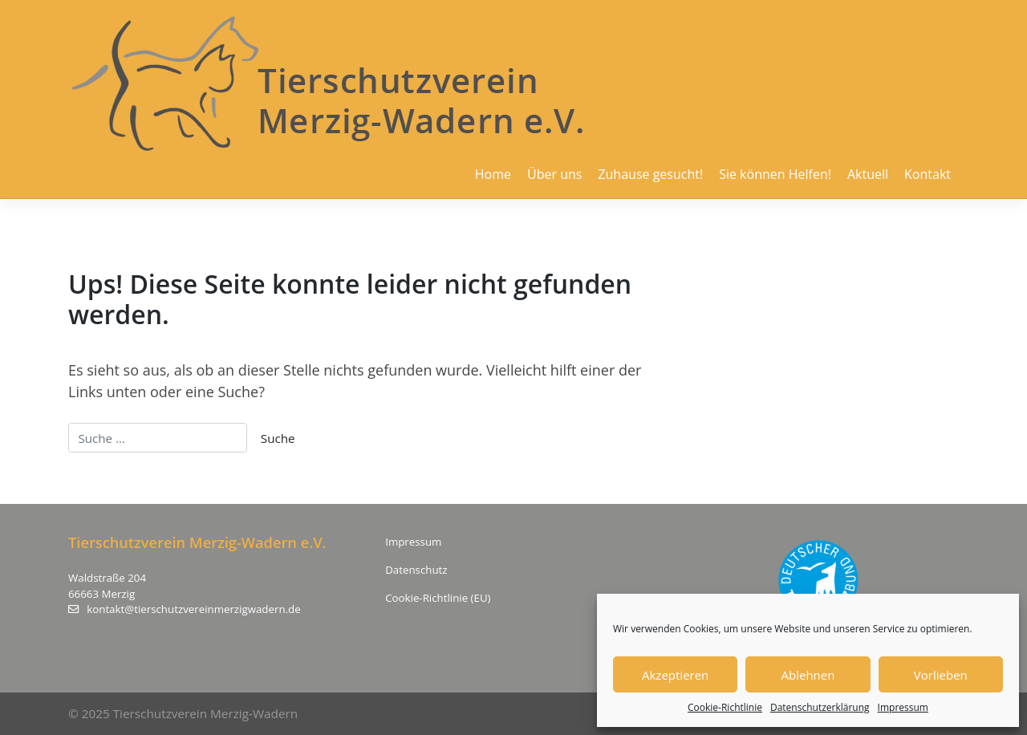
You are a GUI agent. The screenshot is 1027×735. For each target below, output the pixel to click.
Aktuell (867, 174)
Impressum (903, 707)
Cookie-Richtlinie (725, 707)
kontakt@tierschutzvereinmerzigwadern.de (184, 609)
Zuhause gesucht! (650, 174)
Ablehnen (808, 675)
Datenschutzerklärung (820, 707)
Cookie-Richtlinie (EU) (437, 598)
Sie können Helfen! (775, 174)
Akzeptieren (675, 675)
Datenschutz (416, 569)
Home (493, 174)
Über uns (554, 174)
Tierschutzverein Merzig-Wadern (205, 713)
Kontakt (927, 174)
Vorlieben (941, 675)
